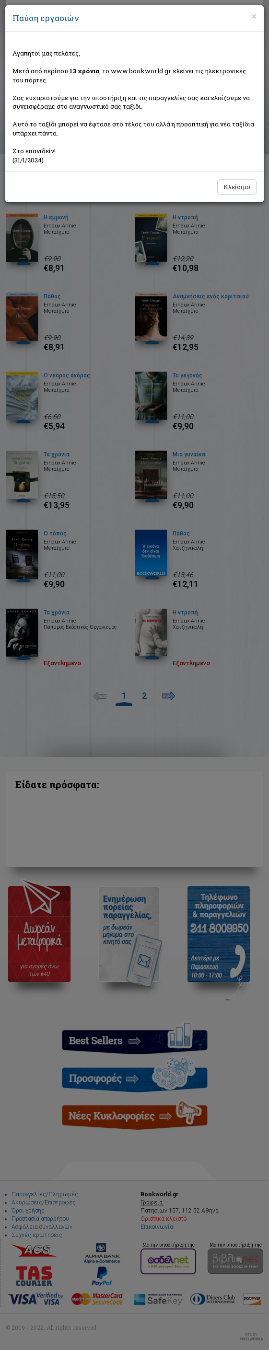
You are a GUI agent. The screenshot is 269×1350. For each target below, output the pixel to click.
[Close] (254, 16)
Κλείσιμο (236, 186)
